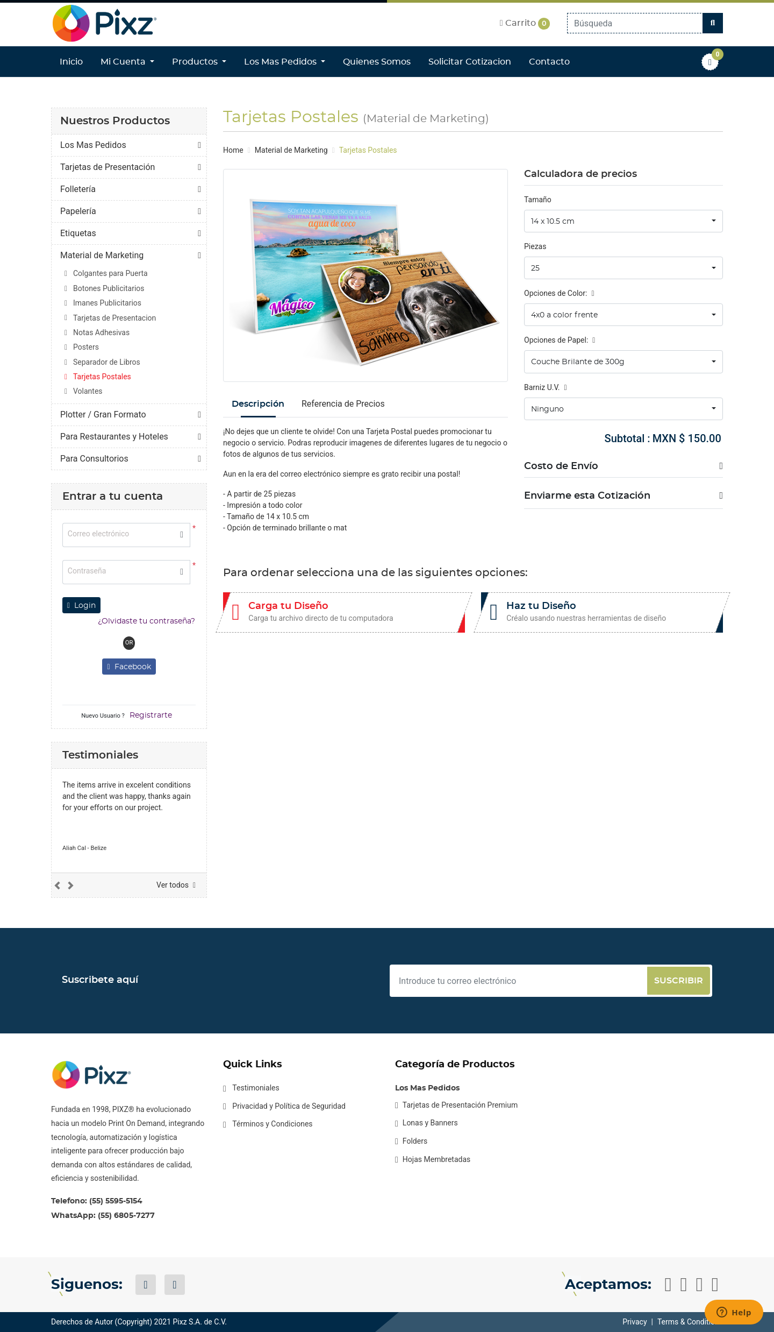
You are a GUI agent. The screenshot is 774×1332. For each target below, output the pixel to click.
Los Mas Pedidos (93, 145)
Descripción (258, 404)
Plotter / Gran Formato (103, 414)
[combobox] (623, 221)
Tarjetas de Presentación (107, 167)
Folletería (78, 189)
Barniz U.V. (545, 387)
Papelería (78, 211)
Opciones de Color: (559, 293)
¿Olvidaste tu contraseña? (146, 621)
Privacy (634, 1321)
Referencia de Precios (343, 404)
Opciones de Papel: (559, 340)
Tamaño (537, 199)
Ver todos (176, 885)
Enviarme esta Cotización (587, 496)
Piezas (535, 246)
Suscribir (678, 980)
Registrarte (151, 715)
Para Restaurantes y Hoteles (114, 436)
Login (81, 606)
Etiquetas (78, 233)
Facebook (128, 667)
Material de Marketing (102, 255)
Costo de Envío (561, 466)
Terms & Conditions (690, 1321)
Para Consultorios (94, 459)
